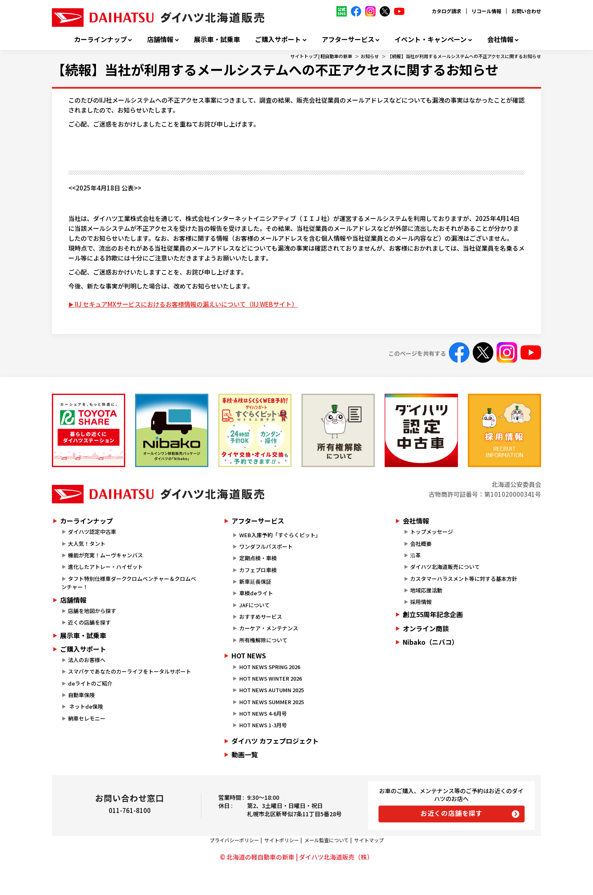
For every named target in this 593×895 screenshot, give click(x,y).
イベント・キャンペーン (431, 39)
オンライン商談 (426, 628)
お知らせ (370, 56)
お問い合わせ (526, 10)
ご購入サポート (278, 39)
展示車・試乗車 (217, 39)
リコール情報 (486, 10)
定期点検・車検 (258, 558)
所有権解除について (263, 640)
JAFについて (254, 605)
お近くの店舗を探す (451, 813)
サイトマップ (369, 839)
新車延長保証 (255, 581)
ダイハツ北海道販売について (445, 567)
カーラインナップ (100, 39)
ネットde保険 (85, 706)
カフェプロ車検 (258, 570)
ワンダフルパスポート (266, 546)
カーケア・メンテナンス (268, 628)
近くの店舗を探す (89, 622)
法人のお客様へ (86, 660)
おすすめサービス (260, 616)
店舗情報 (160, 39)
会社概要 (421, 543)
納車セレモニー (86, 718)
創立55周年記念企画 (433, 614)
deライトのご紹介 (90, 683)
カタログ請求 (446, 10)
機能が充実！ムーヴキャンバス (105, 555)
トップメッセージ (431, 532)
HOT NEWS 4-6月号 (263, 713)
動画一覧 (244, 754)
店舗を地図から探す (92, 611)
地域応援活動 (426, 590)
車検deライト (256, 593)
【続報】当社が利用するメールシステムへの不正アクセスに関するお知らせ (464, 56)
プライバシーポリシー (234, 839)
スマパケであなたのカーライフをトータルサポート (129, 671)
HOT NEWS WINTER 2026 (270, 678)
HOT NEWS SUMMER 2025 (271, 702)
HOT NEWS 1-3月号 (263, 725)
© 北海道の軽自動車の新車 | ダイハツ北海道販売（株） (296, 857)
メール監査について (326, 839)
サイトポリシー (281, 839)
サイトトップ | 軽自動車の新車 (321, 56)
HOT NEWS (248, 655)
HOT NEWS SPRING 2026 (269, 667)
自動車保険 (81, 695)
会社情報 (500, 39)
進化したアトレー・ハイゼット (105, 567)
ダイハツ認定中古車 (92, 532)
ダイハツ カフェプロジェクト (275, 741)
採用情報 (421, 602)
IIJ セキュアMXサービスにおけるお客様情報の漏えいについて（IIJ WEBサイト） (186, 304)
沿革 (415, 555)
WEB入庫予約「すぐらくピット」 (280, 535)
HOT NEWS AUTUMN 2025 (271, 690)
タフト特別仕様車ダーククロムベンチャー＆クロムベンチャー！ (128, 583)
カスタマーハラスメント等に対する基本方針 (463, 579)
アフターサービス (348, 39)
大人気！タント (86, 543)
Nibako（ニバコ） (430, 642)
